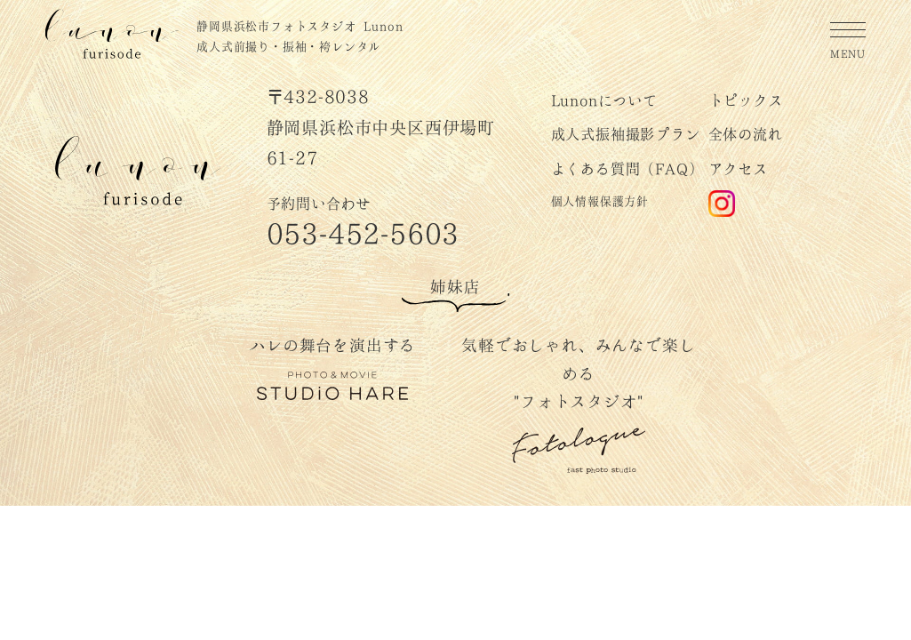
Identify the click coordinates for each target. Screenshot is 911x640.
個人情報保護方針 (600, 200)
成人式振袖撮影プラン (625, 132)
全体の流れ (745, 132)
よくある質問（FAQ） (627, 167)
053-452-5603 (363, 230)
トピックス (745, 99)
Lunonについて (604, 99)
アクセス (738, 167)
